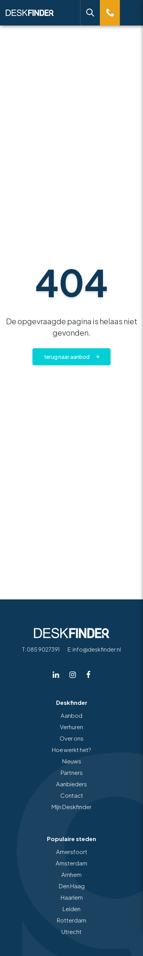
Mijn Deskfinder (71, 806)
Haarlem (72, 897)
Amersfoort (71, 851)
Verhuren (71, 726)
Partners (72, 772)
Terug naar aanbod (67, 356)
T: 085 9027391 (40, 649)
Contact (71, 795)
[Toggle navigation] (131, 12)
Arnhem (71, 874)
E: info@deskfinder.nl (94, 649)
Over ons (71, 738)
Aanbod (71, 715)
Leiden (71, 908)
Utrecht (71, 931)
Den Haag (72, 885)
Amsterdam (71, 863)
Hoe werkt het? (71, 749)
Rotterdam (71, 920)
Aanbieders (71, 783)
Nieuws (71, 761)
